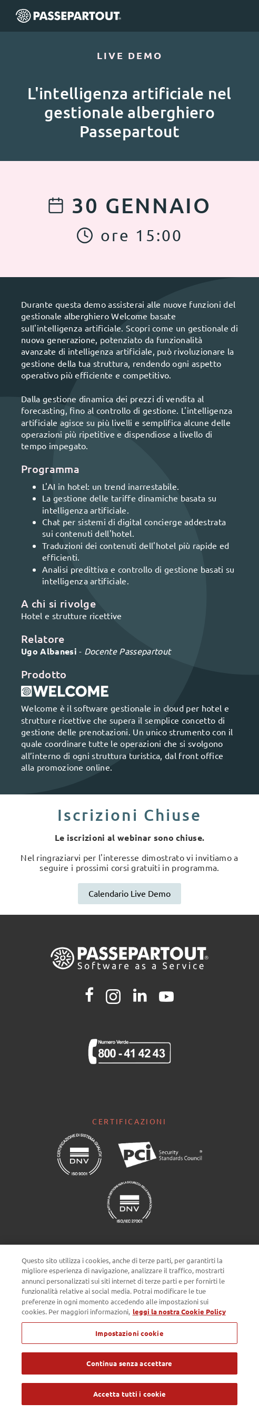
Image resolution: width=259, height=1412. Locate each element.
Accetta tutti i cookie (129, 1399)
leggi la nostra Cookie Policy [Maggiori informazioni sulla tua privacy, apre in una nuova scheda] (179, 1316)
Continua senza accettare (129, 1368)
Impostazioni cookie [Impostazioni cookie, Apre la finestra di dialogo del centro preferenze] (129, 1338)
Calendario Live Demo (129, 893)
